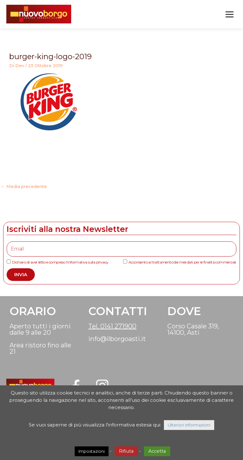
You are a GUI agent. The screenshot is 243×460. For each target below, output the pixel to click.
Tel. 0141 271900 (112, 326)
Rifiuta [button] (126, 451)
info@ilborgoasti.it (117, 339)
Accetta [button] (157, 451)
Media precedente (24, 186)
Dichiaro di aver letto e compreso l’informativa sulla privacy (60, 262)
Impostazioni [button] (91, 451)
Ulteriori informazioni (189, 424)
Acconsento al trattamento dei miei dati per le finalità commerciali (182, 262)
